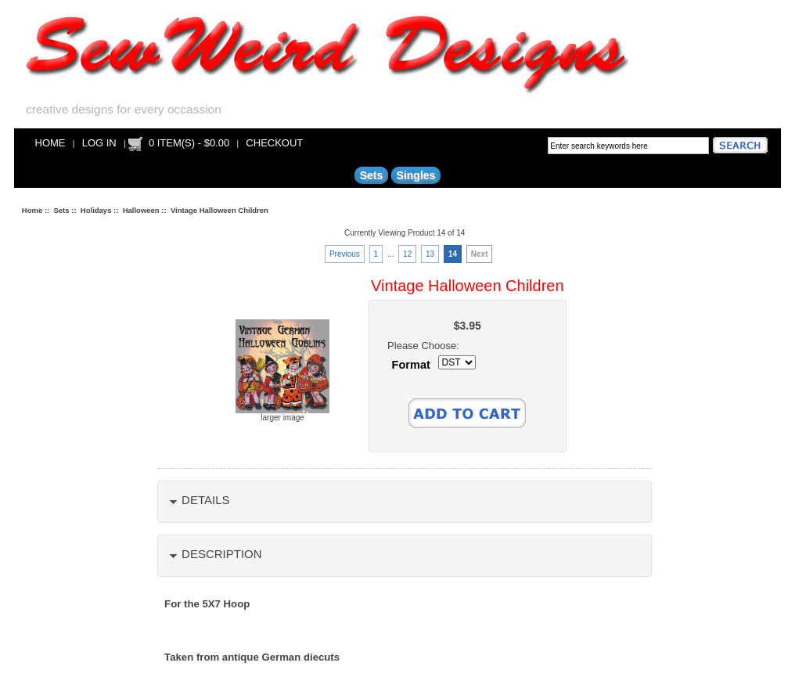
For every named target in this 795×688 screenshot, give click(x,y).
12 (407, 254)
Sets (62, 210)
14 (452, 254)
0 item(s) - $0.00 (189, 143)
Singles (416, 175)
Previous (344, 254)
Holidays (96, 210)
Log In (99, 143)
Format (411, 364)
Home (50, 143)
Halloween (141, 210)
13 (430, 254)
